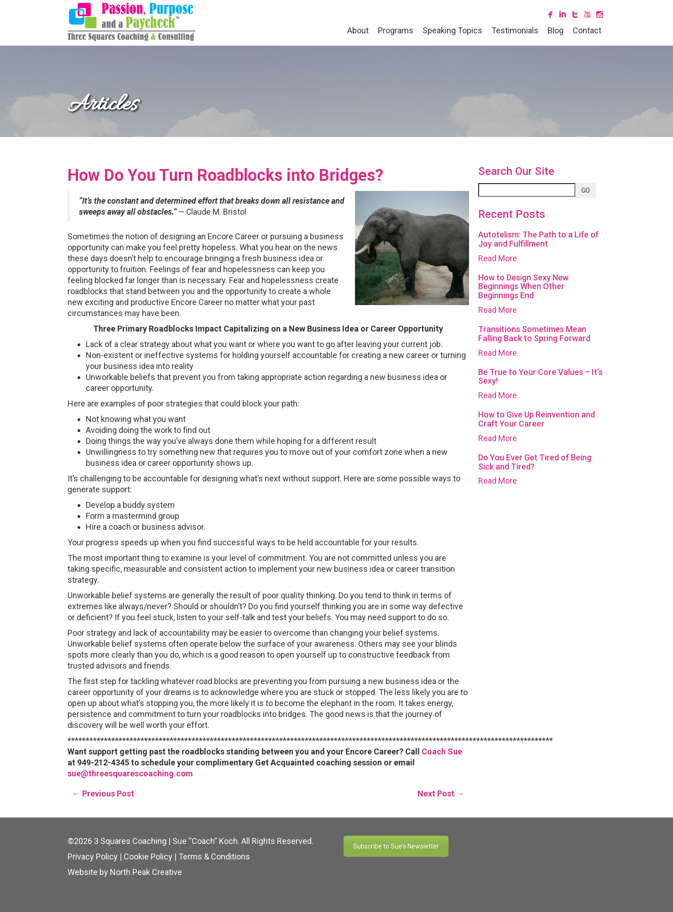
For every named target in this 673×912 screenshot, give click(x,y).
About (358, 30)
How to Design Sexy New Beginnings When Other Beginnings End (523, 286)
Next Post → (440, 793)
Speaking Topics (452, 30)
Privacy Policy (93, 856)
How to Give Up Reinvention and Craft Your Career (536, 419)
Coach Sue (442, 751)
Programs (395, 30)
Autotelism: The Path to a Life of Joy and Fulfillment (538, 239)
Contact (587, 30)
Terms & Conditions (214, 856)
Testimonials (514, 30)
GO (585, 190)
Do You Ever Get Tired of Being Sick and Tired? (534, 462)
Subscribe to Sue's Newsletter (396, 846)
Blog (555, 30)
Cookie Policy (148, 856)
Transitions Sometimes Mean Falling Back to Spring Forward (534, 333)
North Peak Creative (146, 872)
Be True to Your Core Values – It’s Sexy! (540, 376)
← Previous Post (103, 793)
